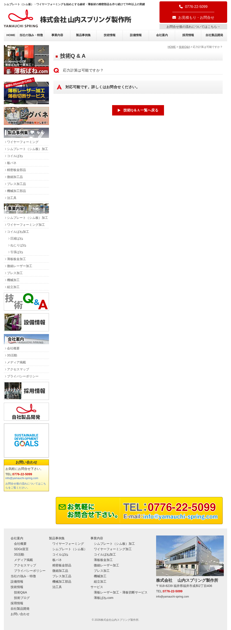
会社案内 (162, 35)
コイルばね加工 (18, 231)
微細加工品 (15, 177)
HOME (11, 35)
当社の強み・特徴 (31, 35)
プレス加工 (15, 273)
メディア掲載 (16, 362)
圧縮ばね (16, 238)
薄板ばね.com (103, 598)
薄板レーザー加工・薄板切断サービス (121, 592)
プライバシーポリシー (23, 376)
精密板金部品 (16, 170)
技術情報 (110, 35)
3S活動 (12, 355)
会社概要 (13, 348)
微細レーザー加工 (19, 266)
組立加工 (13, 287)
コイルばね (15, 156)
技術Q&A (184, 46)
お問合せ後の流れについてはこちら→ (193, 26)
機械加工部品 (16, 191)
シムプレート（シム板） (69, 549)
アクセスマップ (18, 369)
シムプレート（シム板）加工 (27, 149)
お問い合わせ (26, 462)
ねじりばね (18, 245)
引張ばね (16, 252)
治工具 (11, 198)
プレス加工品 (16, 184)
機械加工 (13, 280)
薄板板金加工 (16, 259)
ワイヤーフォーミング (23, 142)
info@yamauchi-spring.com (21, 478)
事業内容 (57, 35)
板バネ (11, 163)
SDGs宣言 (21, 549)
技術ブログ (22, 598)
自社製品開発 (214, 35)
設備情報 (136, 35)
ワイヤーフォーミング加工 (26, 224)
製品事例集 (83, 35)
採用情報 (188, 35)
